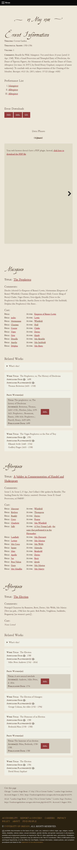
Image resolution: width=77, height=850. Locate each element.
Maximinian (16, 321)
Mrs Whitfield (40, 523)
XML (18, 115)
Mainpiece (13, 86)
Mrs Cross (15, 544)
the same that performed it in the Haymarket (40, 530)
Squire (13, 548)
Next (68, 193)
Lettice (14, 541)
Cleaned (45, 138)
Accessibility (10, 818)
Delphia (14, 346)
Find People (30, 821)
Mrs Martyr (39, 569)
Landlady (15, 537)
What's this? (14, 366)
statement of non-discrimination (32, 842)
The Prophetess (22, 279)
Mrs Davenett (40, 537)
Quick (37, 335)
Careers (50, 818)
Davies (37, 332)
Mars (13, 551)
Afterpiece (13, 90)
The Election (21, 597)
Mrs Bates (38, 346)
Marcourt (15, 509)
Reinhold (38, 551)
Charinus (15, 325)
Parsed (60, 138)
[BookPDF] (38, 193)
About (16, 821)
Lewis (37, 318)
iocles (13, 318)
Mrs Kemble (39, 339)
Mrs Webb (38, 544)
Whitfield (38, 321)
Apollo (14, 555)
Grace (13, 565)
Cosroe (14, 328)
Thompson (39, 512)
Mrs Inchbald (40, 342)
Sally (13, 526)
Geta (13, 335)
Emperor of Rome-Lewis (45, 314)
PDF (15, 138)
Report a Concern (31, 818)
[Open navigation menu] (3, 3)
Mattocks (38, 548)
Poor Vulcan (16, 562)
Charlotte (15, 523)
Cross (13, 519)
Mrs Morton (39, 541)
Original (30, 138)
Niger (13, 332)
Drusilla (14, 339)
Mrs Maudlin (16, 569)
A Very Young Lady (42, 526)
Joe (12, 558)
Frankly (14, 516)
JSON (8, 115)
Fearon (37, 519)
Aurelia (14, 342)
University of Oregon (17, 826)
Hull (36, 325)
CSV (26, 115)
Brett (36, 558)
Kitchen (14, 512)
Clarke (37, 328)
